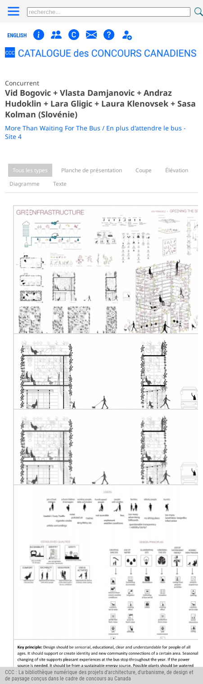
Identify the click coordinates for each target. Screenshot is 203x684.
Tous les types (30, 170)
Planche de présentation (91, 170)
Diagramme (24, 184)
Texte (60, 184)
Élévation (176, 170)
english (17, 35)
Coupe (143, 170)
